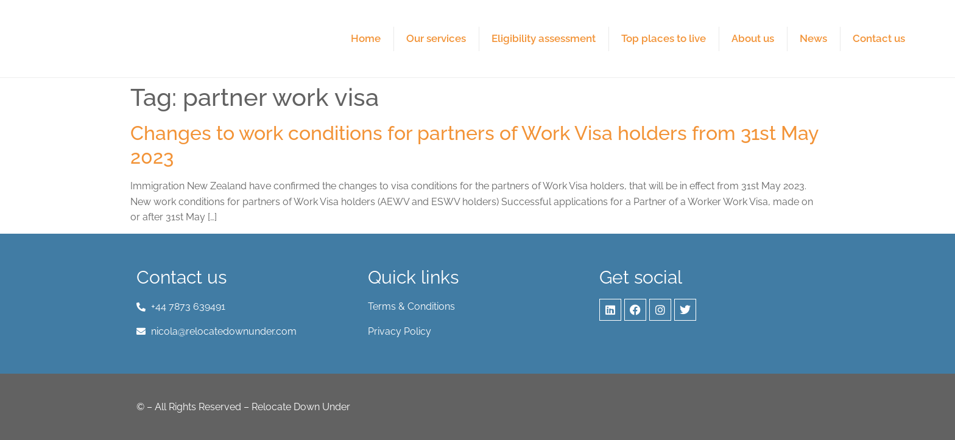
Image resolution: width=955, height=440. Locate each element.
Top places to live (663, 38)
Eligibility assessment (544, 38)
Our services (436, 38)
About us (752, 38)
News (813, 38)
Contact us (879, 38)
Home (366, 38)
